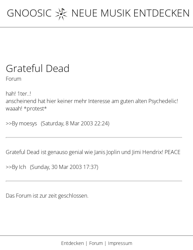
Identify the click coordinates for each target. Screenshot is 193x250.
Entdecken (72, 243)
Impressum (120, 243)
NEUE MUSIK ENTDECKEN (122, 13)
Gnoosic (29, 13)
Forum (96, 243)
